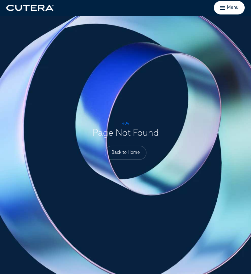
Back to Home (125, 152)
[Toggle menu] (229, 7)
